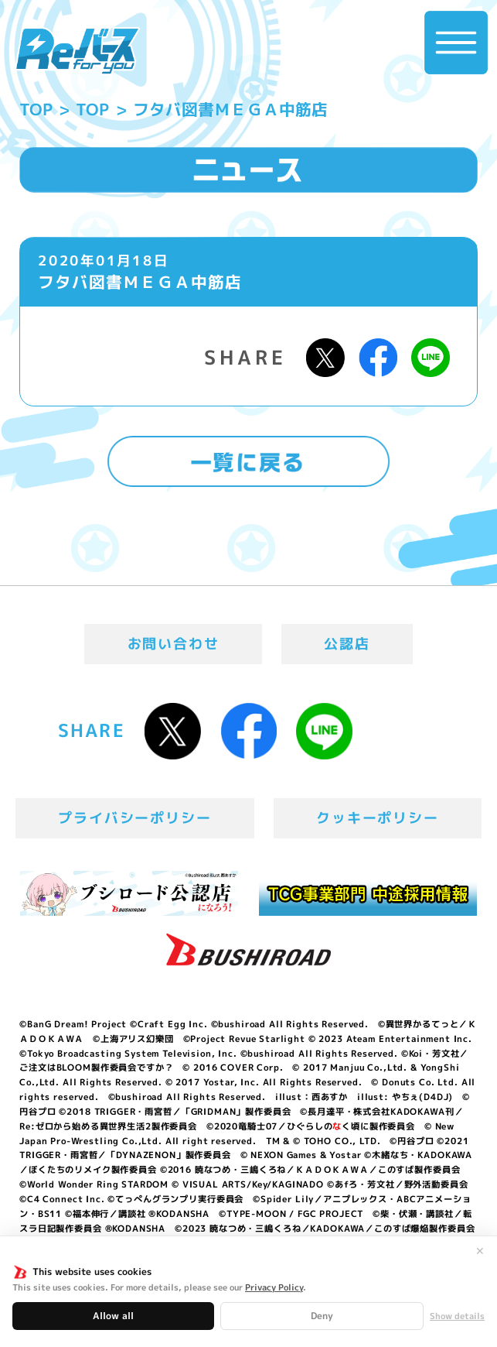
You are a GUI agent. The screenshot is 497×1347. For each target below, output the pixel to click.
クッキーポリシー (377, 818)
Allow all (113, 1315)
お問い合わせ (174, 643)
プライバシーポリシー (134, 818)
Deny (322, 1315)
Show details (457, 1316)
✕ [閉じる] (480, 1251)
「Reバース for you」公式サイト (77, 51)
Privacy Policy (274, 1287)
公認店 (346, 643)
